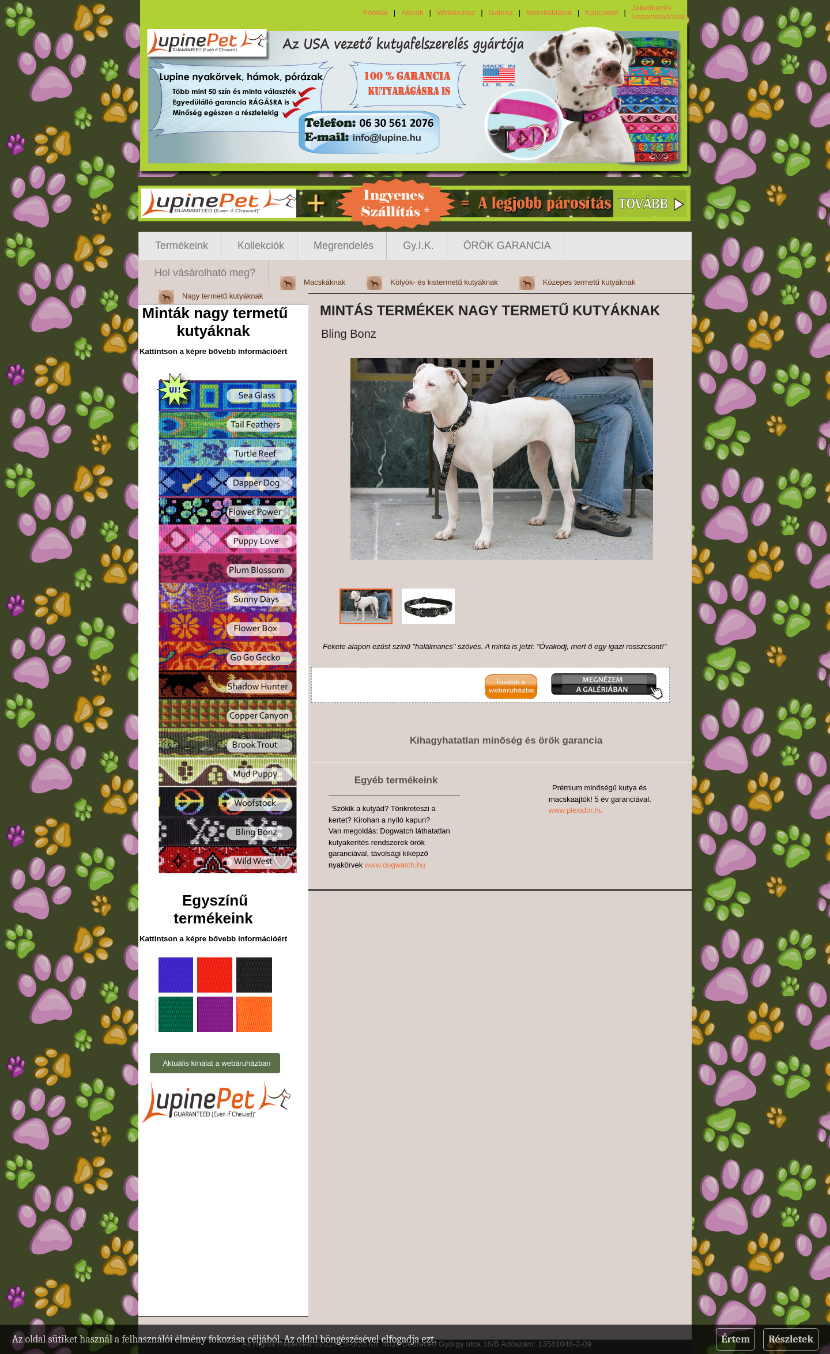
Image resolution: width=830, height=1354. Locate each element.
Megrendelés (343, 245)
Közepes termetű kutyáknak (589, 282)
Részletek (790, 1339)
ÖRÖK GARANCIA (507, 245)
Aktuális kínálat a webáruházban (216, 1063)
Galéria (501, 12)
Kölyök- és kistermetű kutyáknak (443, 282)
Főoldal (375, 12)
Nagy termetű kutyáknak (222, 296)
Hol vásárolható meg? (204, 272)
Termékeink (181, 245)
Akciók (412, 12)
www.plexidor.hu (576, 810)
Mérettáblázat (549, 12)
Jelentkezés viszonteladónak (658, 12)
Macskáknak (324, 282)
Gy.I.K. (418, 245)
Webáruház (456, 12)
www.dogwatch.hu (395, 865)
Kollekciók (260, 245)
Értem (735, 1339)
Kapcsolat (601, 12)
